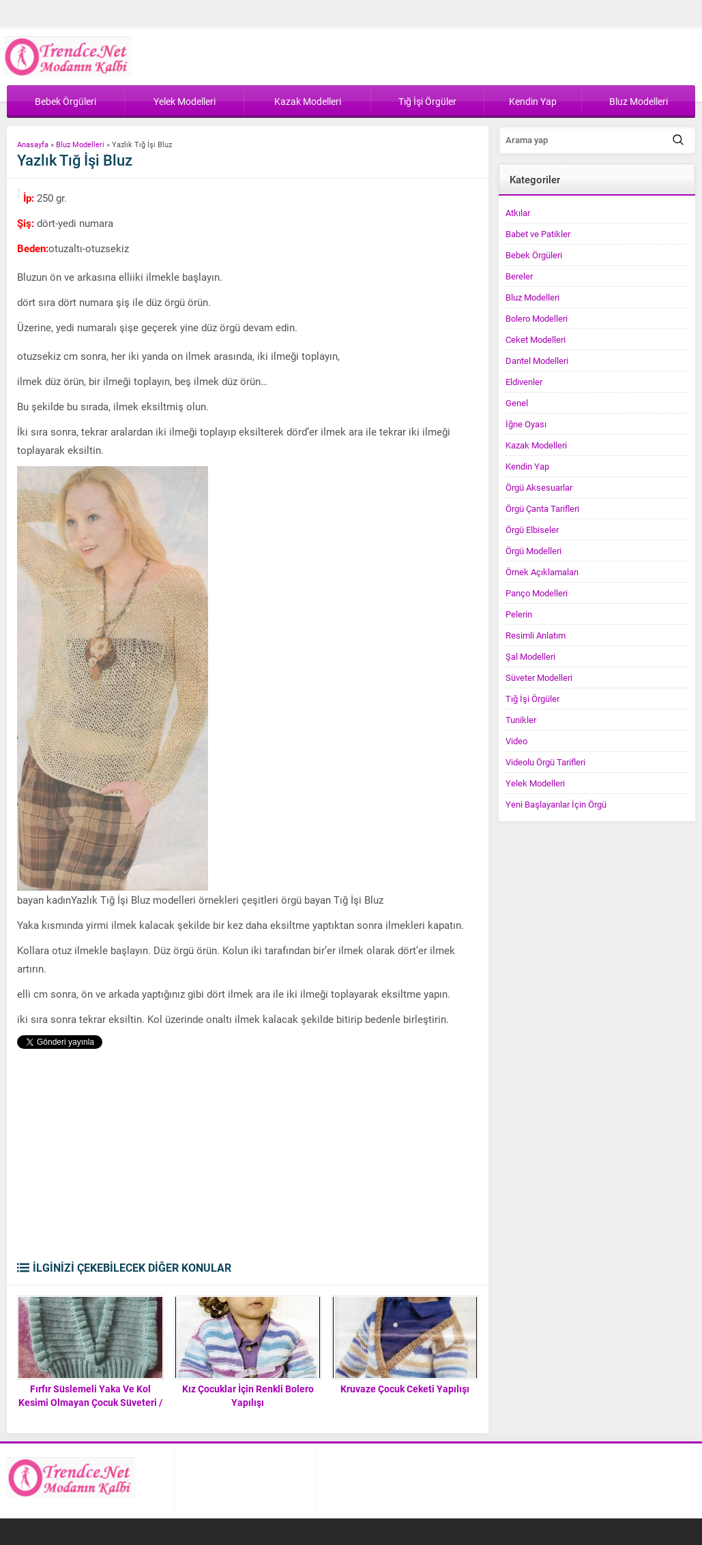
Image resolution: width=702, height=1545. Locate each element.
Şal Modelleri (530, 656)
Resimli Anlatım (536, 635)
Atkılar (518, 212)
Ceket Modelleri (536, 339)
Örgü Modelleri (533, 551)
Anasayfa (32, 144)
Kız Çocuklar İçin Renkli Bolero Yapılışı (248, 1395)
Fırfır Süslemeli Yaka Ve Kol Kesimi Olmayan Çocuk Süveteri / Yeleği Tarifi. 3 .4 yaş (90, 1402)
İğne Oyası (526, 424)
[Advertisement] (246, 1157)
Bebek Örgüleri (534, 255)
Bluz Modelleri (80, 144)
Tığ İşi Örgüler (532, 698)
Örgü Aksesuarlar (539, 487)
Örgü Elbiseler (532, 529)
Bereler (519, 276)
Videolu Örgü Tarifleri (545, 762)
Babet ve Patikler (538, 234)
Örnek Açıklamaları (542, 572)
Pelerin (519, 614)
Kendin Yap (527, 466)
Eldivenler (524, 382)
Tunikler (521, 720)
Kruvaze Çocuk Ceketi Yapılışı (404, 1388)
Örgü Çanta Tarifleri (542, 508)
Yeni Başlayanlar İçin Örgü (556, 804)
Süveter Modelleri (539, 677)
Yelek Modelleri (535, 783)
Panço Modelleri (537, 593)
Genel (517, 403)
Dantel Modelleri (537, 360)
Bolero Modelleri (537, 318)
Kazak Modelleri (536, 445)
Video (516, 741)
